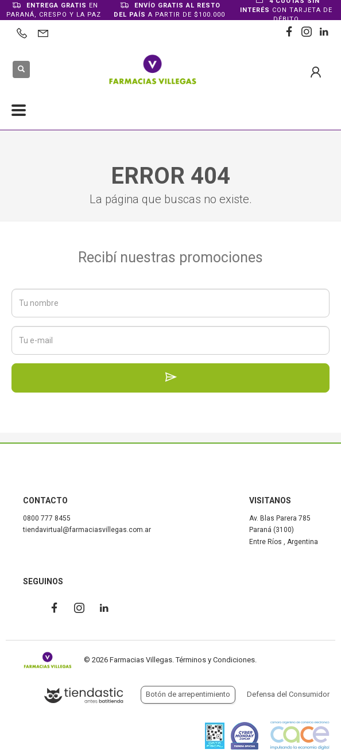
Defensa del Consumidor (288, 694)
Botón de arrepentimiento (188, 694)
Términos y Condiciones (215, 659)
